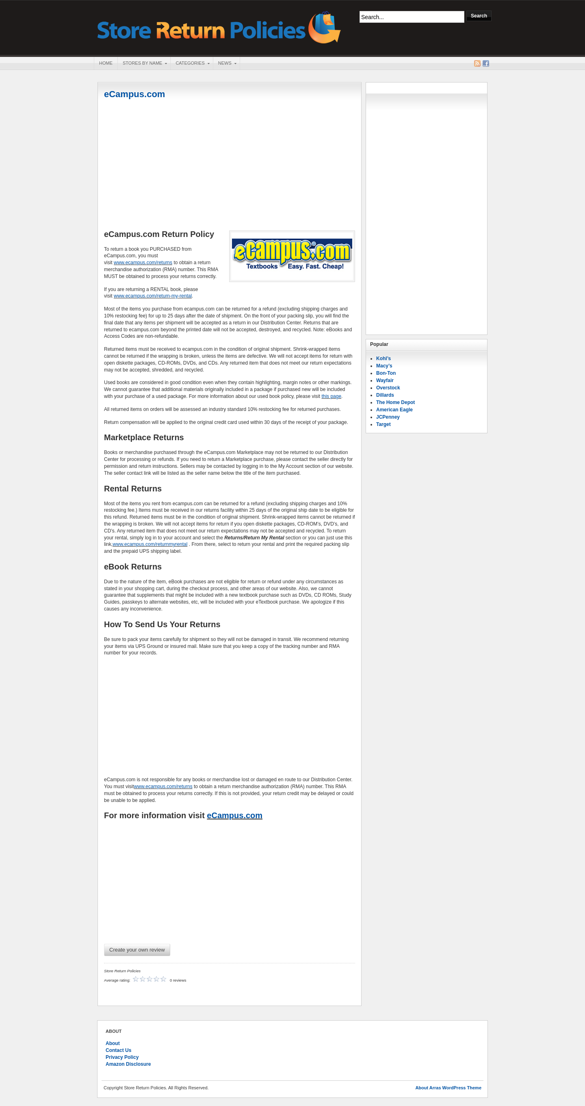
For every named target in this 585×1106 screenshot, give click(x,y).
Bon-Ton (386, 373)
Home (106, 63)
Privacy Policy (122, 1057)
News (224, 64)
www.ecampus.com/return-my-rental (153, 296)
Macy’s (384, 366)
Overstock (388, 388)
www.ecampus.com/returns (143, 262)
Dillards (385, 395)
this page (331, 396)
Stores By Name (142, 64)
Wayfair (385, 380)
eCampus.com (134, 94)
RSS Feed (477, 63)
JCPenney (388, 417)
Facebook (486, 63)
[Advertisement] (229, 165)
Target (383, 424)
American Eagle (394, 410)
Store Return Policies (219, 26)
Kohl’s (383, 358)
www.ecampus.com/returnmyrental (150, 544)
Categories (189, 64)
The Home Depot (395, 402)
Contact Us (118, 1050)
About (113, 1043)
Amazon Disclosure (128, 1064)
